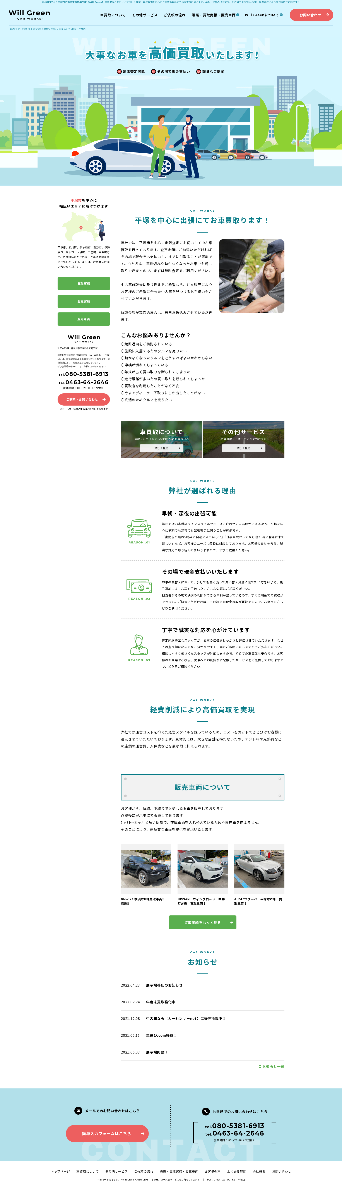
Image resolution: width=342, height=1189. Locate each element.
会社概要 (259, 1171)
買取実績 (83, 283)
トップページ (60, 1171)
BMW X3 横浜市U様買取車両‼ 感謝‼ (144, 901)
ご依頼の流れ (143, 1171)
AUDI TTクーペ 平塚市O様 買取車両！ (258, 901)
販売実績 (83, 301)
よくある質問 (236, 1171)
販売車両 (83, 319)
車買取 (108, 2)
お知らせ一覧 (273, 1066)
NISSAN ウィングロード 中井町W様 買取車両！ (201, 901)
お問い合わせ (281, 1171)
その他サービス (116, 1171)
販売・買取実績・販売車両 (179, 1171)
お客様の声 (213, 1171)
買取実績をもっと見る (202, 922)
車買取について (87, 1171)
